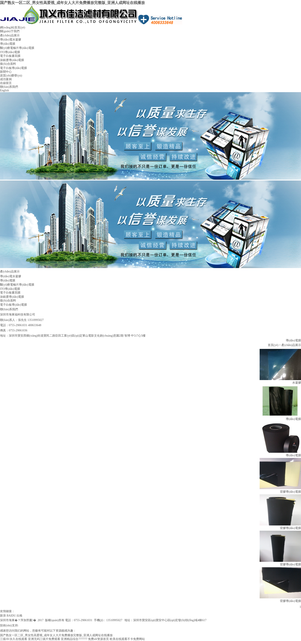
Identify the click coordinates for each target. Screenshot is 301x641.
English (4, 90)
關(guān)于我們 (9, 31)
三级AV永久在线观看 (13, 639)
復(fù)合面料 (8, 63)
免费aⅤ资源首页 (98, 639)
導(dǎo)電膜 (7, 43)
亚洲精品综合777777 (74, 639)
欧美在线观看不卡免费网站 (127, 639)
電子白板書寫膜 (10, 55)
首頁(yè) (273, 345)
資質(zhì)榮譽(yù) (11, 75)
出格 (19, 615)
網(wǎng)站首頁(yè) (12, 27)
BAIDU (11, 615)
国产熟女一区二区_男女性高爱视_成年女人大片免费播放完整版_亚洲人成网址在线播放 (72, 3)
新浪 (3, 615)
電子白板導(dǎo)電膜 (13, 68)
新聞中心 (6, 71)
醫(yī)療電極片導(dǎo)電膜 (17, 48)
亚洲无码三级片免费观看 (44, 639)
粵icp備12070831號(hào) (40, 625)
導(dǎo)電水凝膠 (10, 39)
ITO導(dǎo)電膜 (10, 52)
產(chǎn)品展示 (10, 35)
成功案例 (6, 79)
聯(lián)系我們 (9, 86)
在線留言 (6, 83)
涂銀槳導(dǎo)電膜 (12, 60)
